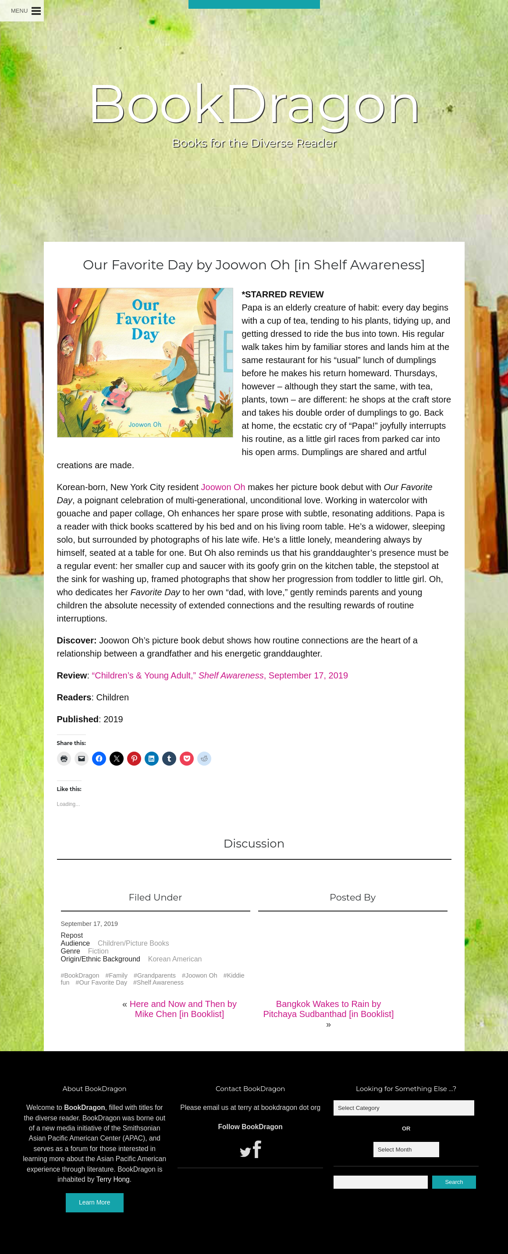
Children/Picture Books (133, 943)
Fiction (98, 951)
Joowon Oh (223, 487)
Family (118, 975)
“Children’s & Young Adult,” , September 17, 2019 (220, 675)
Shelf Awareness (160, 982)
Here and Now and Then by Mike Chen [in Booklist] (183, 1009)
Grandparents (156, 975)
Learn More (94, 1202)
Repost (72, 935)
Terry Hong (113, 1179)
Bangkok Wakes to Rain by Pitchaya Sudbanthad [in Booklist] (328, 1009)
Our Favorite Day (103, 982)
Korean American (175, 959)
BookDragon (253, 103)
